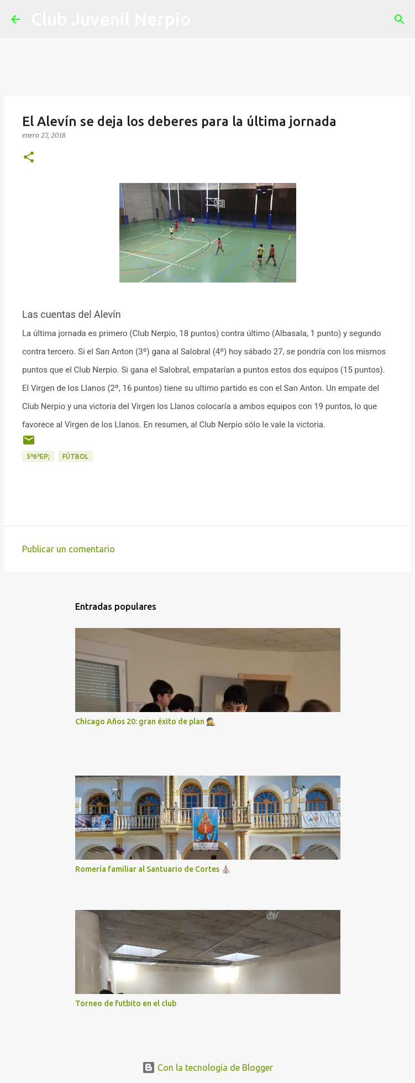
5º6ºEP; (38, 456)
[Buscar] (206, 19)
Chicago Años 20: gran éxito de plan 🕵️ (145, 721)
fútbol (75, 456)
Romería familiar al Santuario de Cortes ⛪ (152, 869)
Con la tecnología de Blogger (207, 1067)
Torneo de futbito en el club (125, 1003)
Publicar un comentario (68, 549)
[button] (28, 157)
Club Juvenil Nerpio (111, 19)
